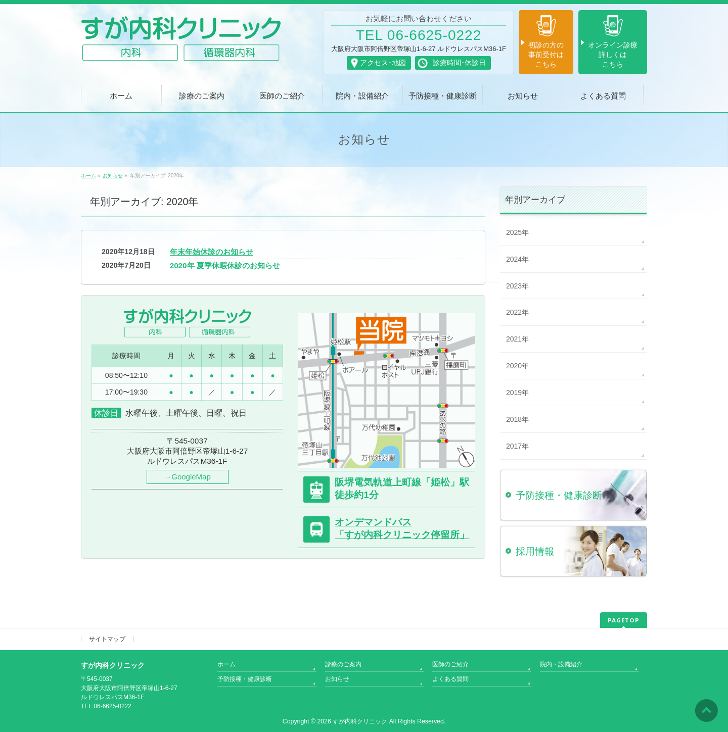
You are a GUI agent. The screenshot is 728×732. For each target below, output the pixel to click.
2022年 (517, 312)
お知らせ (337, 678)
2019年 (517, 392)
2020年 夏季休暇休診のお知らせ (225, 265)
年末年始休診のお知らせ (211, 252)
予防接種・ (559, 495)
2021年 (517, 339)
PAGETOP (624, 620)
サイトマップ (107, 639)
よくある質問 (450, 678)
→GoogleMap (187, 476)
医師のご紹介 (450, 664)
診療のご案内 (343, 664)
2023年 (517, 286)
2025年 (517, 232)
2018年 (517, 419)
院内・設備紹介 (561, 664)
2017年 (517, 446)
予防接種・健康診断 (244, 678)
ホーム (226, 664)
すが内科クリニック (360, 721)
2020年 (517, 366)
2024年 (517, 259)
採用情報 (535, 551)
